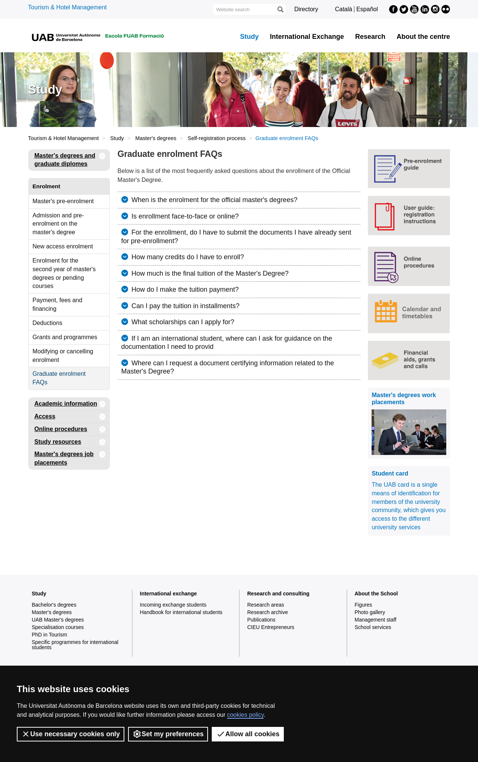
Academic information (70, 404)
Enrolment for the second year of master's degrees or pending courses (64, 273)
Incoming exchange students (173, 605)
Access (70, 417)
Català (343, 9)
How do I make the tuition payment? (184, 289)
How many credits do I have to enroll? (187, 257)
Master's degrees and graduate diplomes (70, 158)
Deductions (47, 323)
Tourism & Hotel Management (67, 7)
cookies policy (245, 715)
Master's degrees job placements (70, 457)
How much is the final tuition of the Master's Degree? (209, 273)
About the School (376, 594)
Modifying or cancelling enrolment (62, 355)
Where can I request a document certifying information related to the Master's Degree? (227, 367)
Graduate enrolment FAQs (59, 378)
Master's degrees (155, 138)
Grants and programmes (64, 337)
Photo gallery (370, 612)
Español (367, 9)
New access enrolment (62, 246)
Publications (261, 620)
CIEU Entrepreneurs (270, 627)
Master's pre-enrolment (63, 201)
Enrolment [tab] (46, 186)
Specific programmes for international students (75, 644)
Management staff (376, 620)
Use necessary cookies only (70, 734)
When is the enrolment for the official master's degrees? (213, 200)
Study (249, 36)
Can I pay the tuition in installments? (184, 306)
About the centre (423, 36)
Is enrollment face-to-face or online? (184, 216)
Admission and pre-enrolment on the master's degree (58, 224)
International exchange (168, 594)
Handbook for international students (181, 612)
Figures (363, 605)
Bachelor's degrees (54, 605)
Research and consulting (278, 594)
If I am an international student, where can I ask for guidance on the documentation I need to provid (226, 343)
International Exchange (307, 36)
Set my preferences (168, 734)
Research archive (267, 612)
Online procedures (70, 429)
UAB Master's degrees (58, 620)
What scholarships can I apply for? (182, 322)
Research (370, 36)
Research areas (265, 605)
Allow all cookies (247, 734)
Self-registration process (217, 138)
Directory (306, 9)
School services (373, 627)
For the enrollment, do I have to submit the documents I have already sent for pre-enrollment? (236, 237)
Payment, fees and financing (57, 304)
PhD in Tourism (49, 635)
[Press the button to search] (280, 9)
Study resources (70, 442)
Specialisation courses (58, 627)
